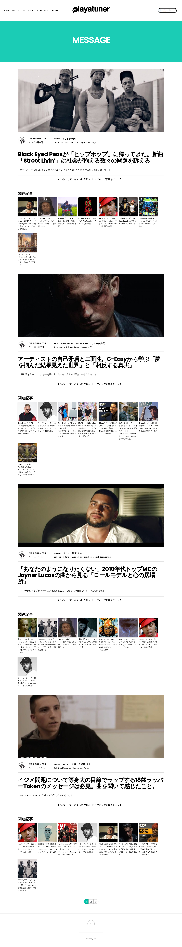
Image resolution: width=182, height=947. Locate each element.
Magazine (9, 10)
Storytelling (105, 557)
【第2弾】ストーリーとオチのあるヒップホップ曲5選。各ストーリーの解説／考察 (87, 643)
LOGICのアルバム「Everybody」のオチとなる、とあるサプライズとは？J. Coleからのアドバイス (27, 259)
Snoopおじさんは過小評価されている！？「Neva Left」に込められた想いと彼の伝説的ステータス (148, 427)
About (54, 10)
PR (91, 347)
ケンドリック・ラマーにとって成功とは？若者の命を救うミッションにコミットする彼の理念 (47, 427)
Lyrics (84, 142)
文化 (80, 553)
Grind (76, 347)
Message (92, 142)
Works (21, 10)
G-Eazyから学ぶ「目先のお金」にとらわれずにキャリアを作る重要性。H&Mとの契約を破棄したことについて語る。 (108, 428)
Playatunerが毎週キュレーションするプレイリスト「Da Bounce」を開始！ (148, 222)
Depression (59, 347)
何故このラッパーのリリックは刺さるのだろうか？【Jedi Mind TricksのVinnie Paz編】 (128, 643)
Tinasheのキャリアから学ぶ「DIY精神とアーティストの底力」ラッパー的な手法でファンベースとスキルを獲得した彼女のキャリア (67, 429)
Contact (42, 10)
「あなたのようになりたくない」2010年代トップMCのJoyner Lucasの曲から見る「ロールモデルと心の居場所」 (27, 223)
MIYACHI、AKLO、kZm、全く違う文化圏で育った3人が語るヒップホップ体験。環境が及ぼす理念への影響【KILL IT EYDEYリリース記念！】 (87, 429)
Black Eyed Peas (62, 142)
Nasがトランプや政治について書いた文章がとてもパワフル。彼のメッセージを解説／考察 (108, 222)
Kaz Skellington (37, 138)
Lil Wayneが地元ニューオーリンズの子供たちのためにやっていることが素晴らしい (47, 222)
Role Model (93, 557)
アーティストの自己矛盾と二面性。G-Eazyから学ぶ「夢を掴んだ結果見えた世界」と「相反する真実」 (89, 362)
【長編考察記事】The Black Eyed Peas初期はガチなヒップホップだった (128, 222)
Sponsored (83, 343)
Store (31, 10)
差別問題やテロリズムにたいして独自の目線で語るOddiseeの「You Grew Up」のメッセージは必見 (47, 848)
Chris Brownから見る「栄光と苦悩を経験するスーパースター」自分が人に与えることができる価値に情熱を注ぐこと (27, 428)
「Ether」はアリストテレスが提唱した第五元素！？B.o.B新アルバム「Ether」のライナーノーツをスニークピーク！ (27, 469)
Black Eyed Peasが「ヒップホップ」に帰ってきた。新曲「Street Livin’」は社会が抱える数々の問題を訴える (90, 157)
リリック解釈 (69, 138)
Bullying (57, 768)
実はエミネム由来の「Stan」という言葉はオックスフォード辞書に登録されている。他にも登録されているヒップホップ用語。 (27, 645)
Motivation (77, 768)
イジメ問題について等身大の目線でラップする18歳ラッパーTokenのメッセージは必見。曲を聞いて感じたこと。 (90, 783)
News (57, 138)
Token (86, 768)
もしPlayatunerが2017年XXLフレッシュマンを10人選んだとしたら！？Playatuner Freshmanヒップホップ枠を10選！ (67, 849)
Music (71, 343)
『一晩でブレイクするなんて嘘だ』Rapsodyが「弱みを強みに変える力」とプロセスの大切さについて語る (148, 849)
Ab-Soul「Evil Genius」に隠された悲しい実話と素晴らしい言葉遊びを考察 (67, 222)
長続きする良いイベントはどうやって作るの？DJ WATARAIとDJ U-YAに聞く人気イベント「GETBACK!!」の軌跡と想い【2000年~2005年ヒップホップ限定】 (128, 431)
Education (75, 142)
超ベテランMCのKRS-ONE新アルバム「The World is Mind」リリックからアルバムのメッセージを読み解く (108, 644)
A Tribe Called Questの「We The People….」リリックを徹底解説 (87, 221)
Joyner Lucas (71, 557)
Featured (60, 343)
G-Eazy (69, 347)
